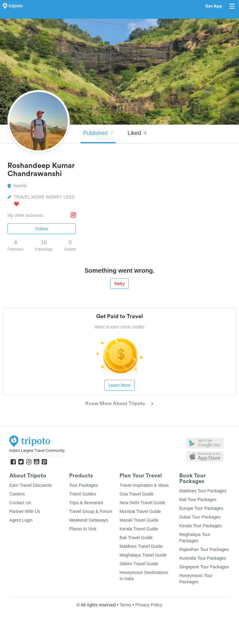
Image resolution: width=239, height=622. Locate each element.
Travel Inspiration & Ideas (144, 485)
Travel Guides (82, 493)
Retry (119, 283)
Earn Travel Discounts (30, 485)
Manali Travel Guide (139, 520)
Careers (17, 493)
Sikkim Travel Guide (139, 563)
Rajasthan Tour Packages (204, 549)
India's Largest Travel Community (37, 450)
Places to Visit (82, 528)
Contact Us (20, 502)
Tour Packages (83, 485)
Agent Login (21, 520)
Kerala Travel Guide (139, 528)
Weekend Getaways (88, 520)
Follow (41, 228)
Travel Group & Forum (90, 511)
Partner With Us (24, 511)
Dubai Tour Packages (200, 516)
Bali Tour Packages (198, 499)
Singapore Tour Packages (204, 566)
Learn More (119, 385)
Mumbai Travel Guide (140, 511)
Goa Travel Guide (137, 493)
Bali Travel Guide (136, 537)
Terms (125, 604)
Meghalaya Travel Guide (143, 555)
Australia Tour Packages (202, 558)
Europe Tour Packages (201, 508)
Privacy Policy (148, 604)
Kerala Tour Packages (200, 525)
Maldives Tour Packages (202, 490)
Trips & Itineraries (86, 502)
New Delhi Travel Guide (142, 502)
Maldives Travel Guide (141, 546)
